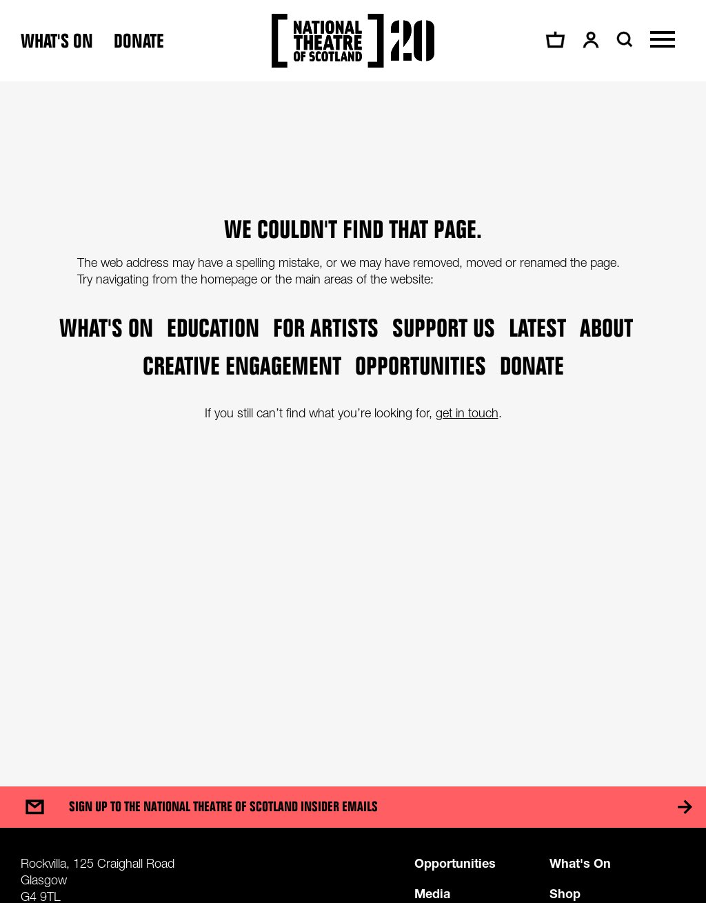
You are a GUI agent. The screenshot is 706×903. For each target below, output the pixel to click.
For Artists (326, 327)
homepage (229, 279)
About (606, 327)
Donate (139, 41)
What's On (580, 863)
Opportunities (420, 365)
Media (432, 893)
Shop (565, 893)
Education (213, 327)
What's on (57, 41)
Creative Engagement (242, 365)
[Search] (623, 39)
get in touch (467, 413)
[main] (353, 420)
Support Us (443, 327)
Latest (537, 327)
